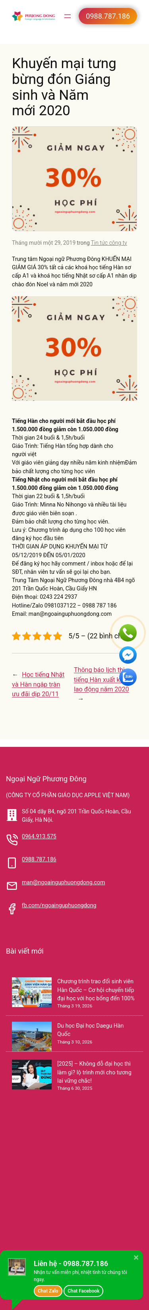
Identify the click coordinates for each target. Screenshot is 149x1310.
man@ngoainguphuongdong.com (63, 882)
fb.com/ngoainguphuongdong (59, 905)
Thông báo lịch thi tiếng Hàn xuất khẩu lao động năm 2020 (102, 679)
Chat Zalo (48, 1291)
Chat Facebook (83, 1291)
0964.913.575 (39, 836)
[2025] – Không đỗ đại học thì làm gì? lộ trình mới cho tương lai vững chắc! (94, 1072)
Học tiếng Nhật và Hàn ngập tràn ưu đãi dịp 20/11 (38, 684)
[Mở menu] (67, 16)
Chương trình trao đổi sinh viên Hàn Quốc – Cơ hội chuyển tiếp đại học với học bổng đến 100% (96, 989)
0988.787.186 (39, 859)
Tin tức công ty (109, 243)
